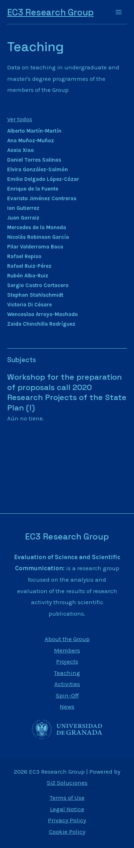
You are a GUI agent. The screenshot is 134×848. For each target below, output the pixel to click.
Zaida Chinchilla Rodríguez (41, 324)
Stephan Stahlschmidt (35, 295)
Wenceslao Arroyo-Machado (42, 314)
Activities (67, 683)
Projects (67, 661)
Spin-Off (67, 695)
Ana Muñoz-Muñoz (30, 140)
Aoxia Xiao (20, 150)
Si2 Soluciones (67, 782)
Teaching (35, 47)
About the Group (67, 638)
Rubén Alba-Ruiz (27, 275)
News (67, 706)
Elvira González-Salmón (37, 169)
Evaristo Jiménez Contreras (41, 198)
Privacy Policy (67, 820)
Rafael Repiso (24, 256)
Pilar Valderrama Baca (35, 246)
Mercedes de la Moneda (36, 227)
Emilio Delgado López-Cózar (43, 179)
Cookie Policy (67, 831)
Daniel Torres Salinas (34, 160)
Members (67, 650)
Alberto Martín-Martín (34, 131)
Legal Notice (67, 809)
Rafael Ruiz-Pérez (29, 266)
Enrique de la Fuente (32, 189)
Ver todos (19, 119)
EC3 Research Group (50, 12)
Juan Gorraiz (23, 218)
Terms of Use (67, 797)
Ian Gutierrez (23, 208)
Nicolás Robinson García (38, 237)
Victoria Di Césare (29, 304)
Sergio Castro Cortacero (38, 285)
